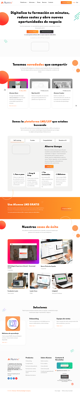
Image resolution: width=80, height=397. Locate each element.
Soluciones (31, 2)
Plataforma (23, 2)
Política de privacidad (67, 392)
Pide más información (47, 32)
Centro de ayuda (45, 370)
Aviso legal (57, 392)
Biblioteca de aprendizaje (12, 334)
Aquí (69, 371)
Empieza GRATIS (66, 2)
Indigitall (55, 292)
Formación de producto (31, 367)
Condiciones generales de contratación (47, 373)
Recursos (44, 2)
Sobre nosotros (44, 362)
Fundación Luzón (13, 292)
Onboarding (34, 334)
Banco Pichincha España (49, 267)
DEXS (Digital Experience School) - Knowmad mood (23, 268)
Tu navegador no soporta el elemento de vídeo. (40, 47)
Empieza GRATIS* (32, 32)
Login (74, 2)
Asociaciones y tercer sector (31, 373)
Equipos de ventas (63, 334)
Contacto (50, 2)
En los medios (44, 364)
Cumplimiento (29, 364)
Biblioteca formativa (31, 376)
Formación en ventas (31, 370)
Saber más (49, 167)
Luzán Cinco (34, 292)
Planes (38, 2)
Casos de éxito (44, 367)
